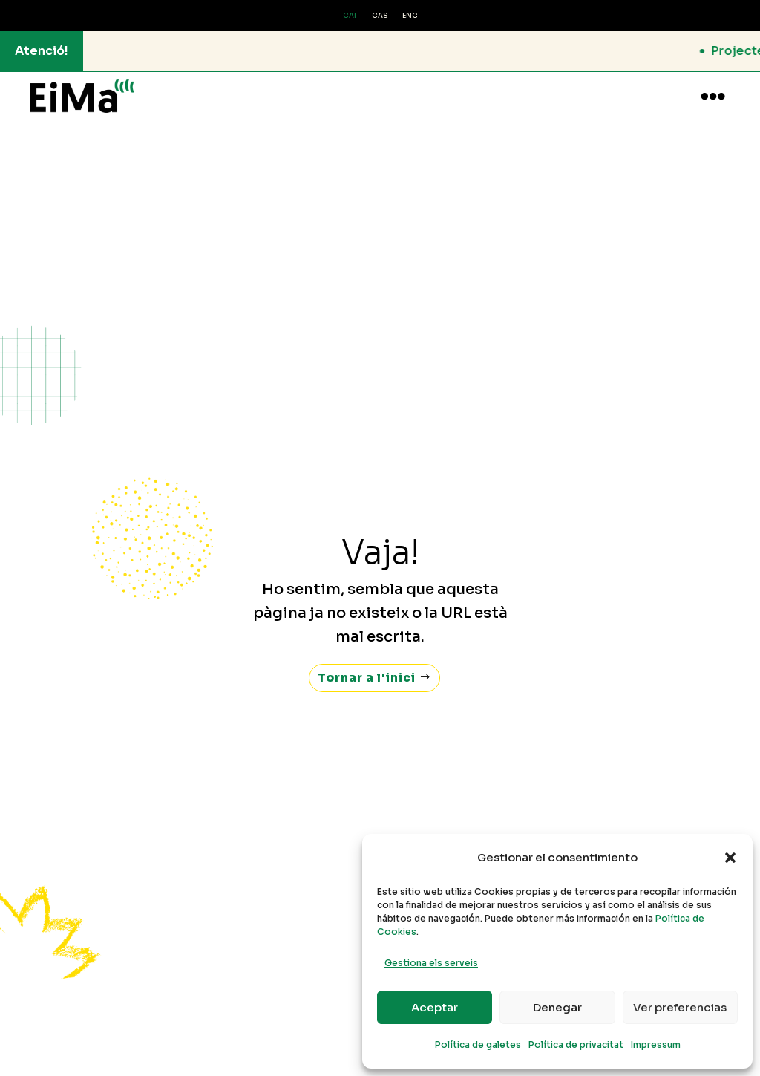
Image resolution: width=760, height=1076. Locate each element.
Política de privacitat (575, 1044)
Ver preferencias (680, 1007)
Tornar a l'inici (367, 663)
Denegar (557, 1007)
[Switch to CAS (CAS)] (379, 16)
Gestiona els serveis (431, 962)
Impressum (656, 1044)
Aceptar (434, 1007)
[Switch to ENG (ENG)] (410, 16)
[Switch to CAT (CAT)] (349, 16)
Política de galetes (478, 1044)
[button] (730, 857)
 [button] (713, 96)
